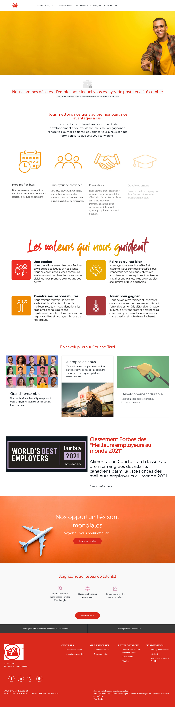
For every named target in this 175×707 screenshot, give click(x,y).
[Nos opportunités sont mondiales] (87, 529)
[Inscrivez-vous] (87, 615)
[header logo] (14, 5)
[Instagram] (39, 679)
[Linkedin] (21, 679)
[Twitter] (30, 679)
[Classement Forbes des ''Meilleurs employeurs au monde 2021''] (87, 462)
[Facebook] (11, 679)
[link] (31, 652)
